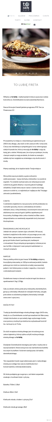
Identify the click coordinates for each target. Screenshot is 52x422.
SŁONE (27, 20)
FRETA (11, 16)
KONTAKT (37, 20)
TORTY (18, 20)
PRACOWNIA (34, 16)
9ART (49, 420)
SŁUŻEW (21, 16)
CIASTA (46, 16)
